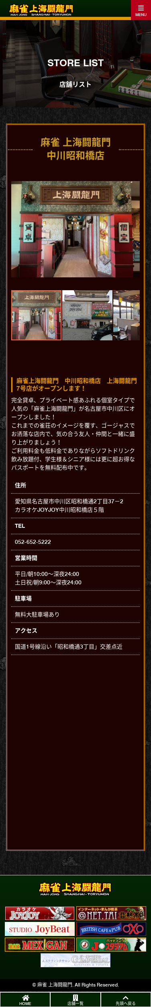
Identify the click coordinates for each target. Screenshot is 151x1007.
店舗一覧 (75, 1003)
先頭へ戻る (126, 1003)
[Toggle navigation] (141, 10)
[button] (18, 229)
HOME (25, 1003)
